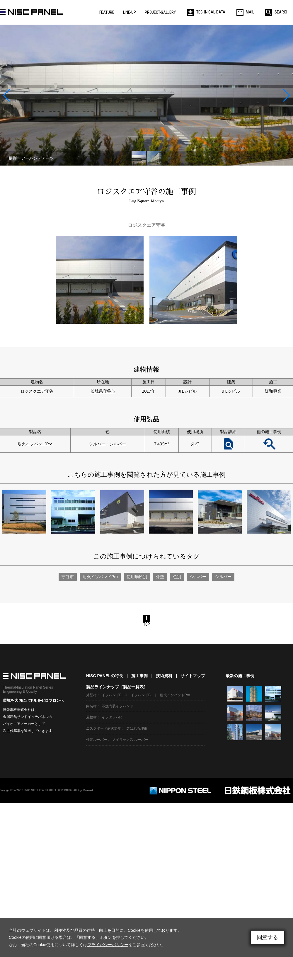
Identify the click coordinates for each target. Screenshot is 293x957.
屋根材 (91, 717)
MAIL (245, 12)
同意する (267, 937)
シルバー (97, 444)
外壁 (195, 444)
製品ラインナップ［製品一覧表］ (117, 686)
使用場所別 (137, 576)
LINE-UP (129, 12)
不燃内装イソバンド (117, 706)
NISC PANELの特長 (104, 675)
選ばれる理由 (136, 728)
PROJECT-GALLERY (160, 12)
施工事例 (139, 675)
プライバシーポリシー (107, 944)
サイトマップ (192, 675)
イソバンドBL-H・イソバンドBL (127, 695)
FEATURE (106, 12)
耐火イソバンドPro (35, 444)
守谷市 (109, 391)
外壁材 (91, 695)
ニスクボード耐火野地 (103, 728)
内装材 (91, 706)
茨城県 (97, 391)
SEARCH (277, 12)
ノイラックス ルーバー (130, 740)
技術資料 (164, 675)
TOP (146, 620)
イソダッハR (112, 717)
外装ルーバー (96, 740)
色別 (177, 576)
